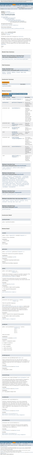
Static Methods (13, 93)
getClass (17, 200)
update (13, 155)
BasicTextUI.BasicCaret (7, 59)
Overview (2, 4)
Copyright (1, 451)
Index (27, 4)
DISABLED (9, 72)
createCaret (9, 176)
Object (25, 198)
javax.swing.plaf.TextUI (9, 18)
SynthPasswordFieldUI (19, 28)
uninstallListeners (6, 185)
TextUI (16, 207)
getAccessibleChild (11, 194)
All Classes (25, 443)
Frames (14, 443)
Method (15, 445)
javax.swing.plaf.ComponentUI (9, 17)
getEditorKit (25, 177)
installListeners (18, 182)
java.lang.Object (4, 16)
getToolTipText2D (6, 209)
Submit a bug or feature (3, 446)
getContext (14, 102)
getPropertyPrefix (6, 168)
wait (14, 201)
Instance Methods (22, 93)
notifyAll (4, 201)
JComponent (18, 99)
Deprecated (23, 4)
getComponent (18, 177)
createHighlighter (17, 176)
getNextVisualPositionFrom (8, 179)
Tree (19, 4)
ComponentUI (8, 99)
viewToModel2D (12, 186)
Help (30, 4)
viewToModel (21, 185)
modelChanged (5, 183)
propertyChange (15, 137)
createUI (14, 99)
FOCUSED (18, 72)
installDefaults (15, 108)
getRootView (5, 181)
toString (10, 201)
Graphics (14, 125)
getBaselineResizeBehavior (19, 167)
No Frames (19, 443)
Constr (12, 445)
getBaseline (9, 167)
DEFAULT (4, 72)
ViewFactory (15, 25)
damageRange (5, 177)
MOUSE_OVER (23, 72)
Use (17, 4)
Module (6, 4)
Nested (5, 445)
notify (26, 200)
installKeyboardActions (7, 182)
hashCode (22, 200)
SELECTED (9, 73)
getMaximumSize (13, 178)
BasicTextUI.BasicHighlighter (21, 59)
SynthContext (5, 102)
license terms (23, 452)
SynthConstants (4, 25)
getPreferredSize (20, 179)
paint (13, 123)
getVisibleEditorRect (22, 181)
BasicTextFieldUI (9, 33)
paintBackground (15, 127)
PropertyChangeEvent (17, 138)
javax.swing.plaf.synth (10, 12)
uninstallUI (15, 185)
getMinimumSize (21, 178)
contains (4, 194)
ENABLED (13, 72)
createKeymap (25, 176)
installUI (25, 182)
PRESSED (4, 73)
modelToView (12, 183)
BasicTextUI (20, 57)
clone (3, 200)
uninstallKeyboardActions (23, 184)
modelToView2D (25, 183)
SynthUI (10, 25)
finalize (12, 200)
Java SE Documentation (21, 447)
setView (14, 184)
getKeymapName (5, 178)
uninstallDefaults (16, 146)
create (3, 167)
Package (10, 4)
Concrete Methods (7, 95)
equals (7, 200)
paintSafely (8, 184)
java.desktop (7, 11)
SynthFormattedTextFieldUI (7, 28)
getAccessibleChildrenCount (23, 194)
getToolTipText (12, 181)
